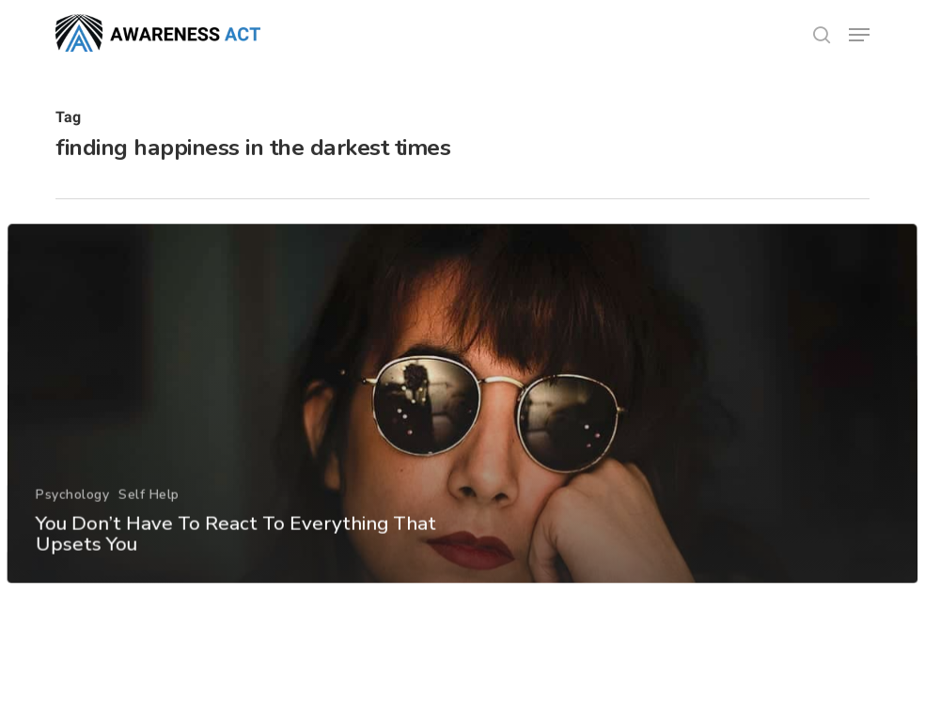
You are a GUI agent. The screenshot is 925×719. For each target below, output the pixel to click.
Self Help (148, 528)
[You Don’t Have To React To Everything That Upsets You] (462, 438)
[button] (859, 34)
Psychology (71, 528)
